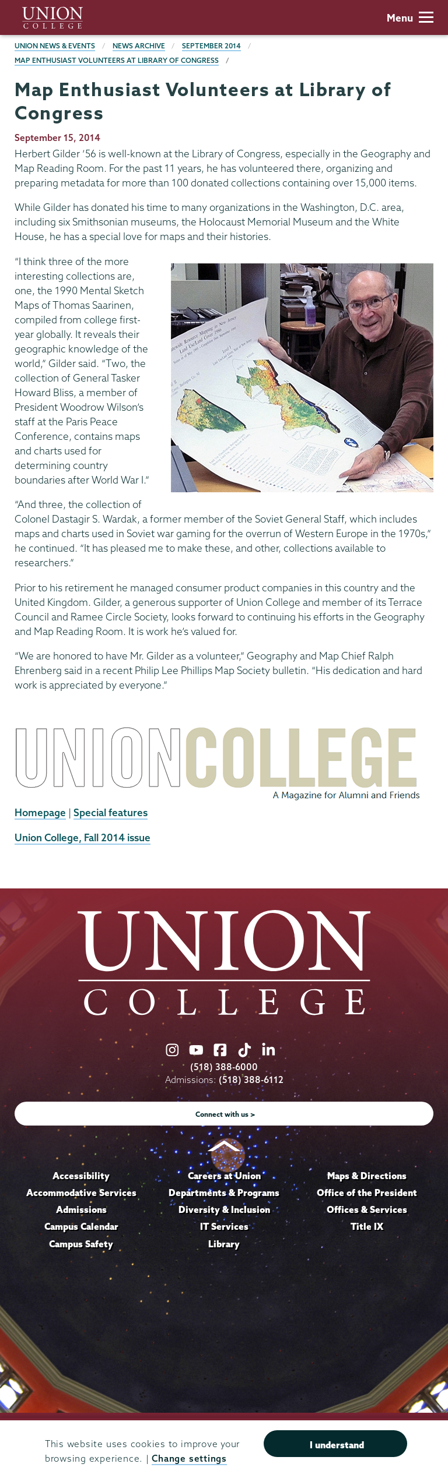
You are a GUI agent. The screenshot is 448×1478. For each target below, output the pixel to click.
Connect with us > (225, 1114)
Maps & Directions (367, 1175)
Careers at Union (224, 1175)
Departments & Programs (224, 1192)
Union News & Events (55, 45)
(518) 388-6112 (251, 1079)
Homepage (40, 812)
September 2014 (211, 45)
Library (224, 1244)
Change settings (189, 1458)
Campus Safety (81, 1244)
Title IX (367, 1226)
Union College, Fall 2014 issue (82, 837)
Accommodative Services (81, 1192)
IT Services (224, 1226)
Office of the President (367, 1192)
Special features (111, 812)
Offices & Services (367, 1209)
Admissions (81, 1209)
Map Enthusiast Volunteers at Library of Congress (117, 60)
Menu (410, 18)
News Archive (139, 45)
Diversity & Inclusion (224, 1209)
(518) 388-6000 (224, 1067)
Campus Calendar (81, 1226)
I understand (337, 1445)
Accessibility (81, 1175)
